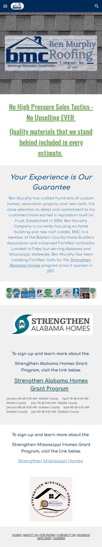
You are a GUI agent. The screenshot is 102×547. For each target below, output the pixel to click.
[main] (51, 129)
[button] (5, 6)
